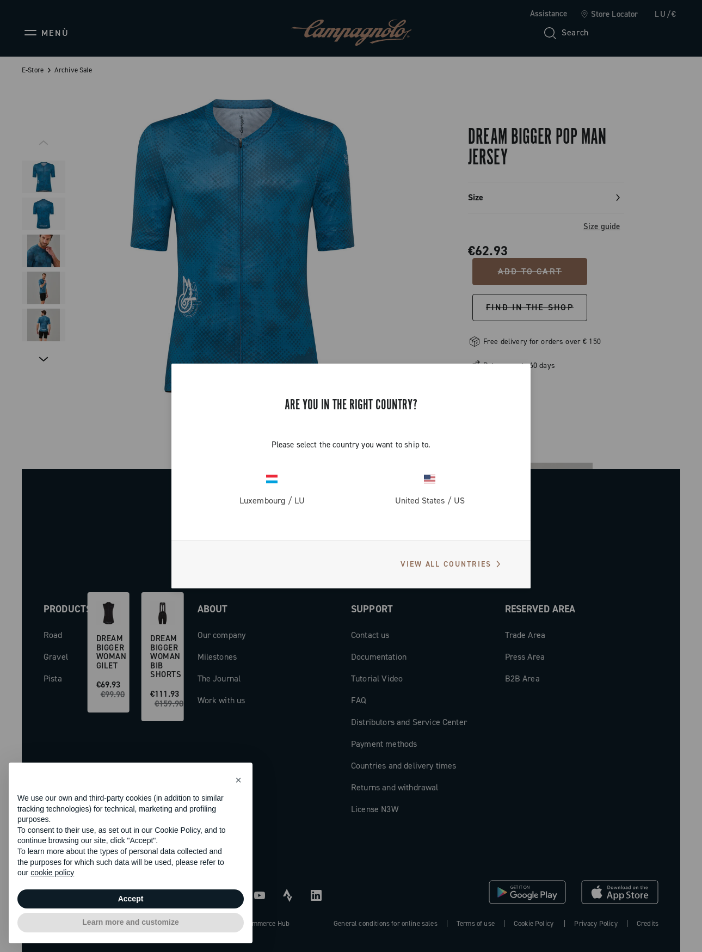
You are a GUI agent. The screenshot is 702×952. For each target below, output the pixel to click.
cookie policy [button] (52, 872)
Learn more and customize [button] (130, 922)
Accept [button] (131, 898)
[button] (238, 780)
